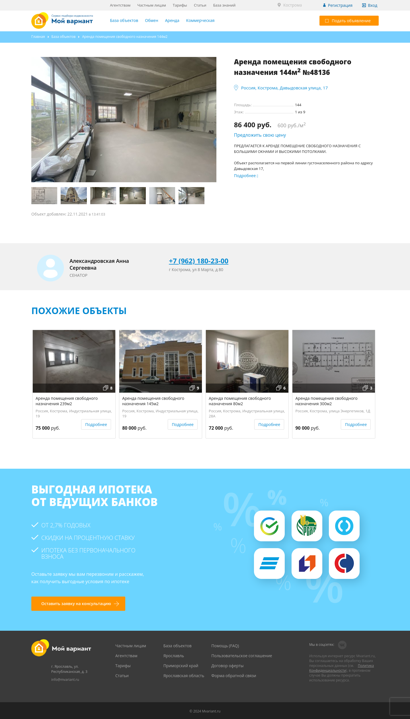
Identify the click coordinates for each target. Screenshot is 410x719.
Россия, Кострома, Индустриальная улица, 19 (74, 412)
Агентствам (120, 5)
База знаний (224, 5)
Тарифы (180, 5)
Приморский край (180, 665)
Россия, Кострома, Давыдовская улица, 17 (284, 88)
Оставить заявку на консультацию (76, 603)
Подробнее (96, 424)
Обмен (151, 20)
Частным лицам (151, 5)
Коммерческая (200, 20)
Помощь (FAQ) (225, 645)
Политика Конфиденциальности (341, 668)
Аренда (172, 20)
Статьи (200, 5)
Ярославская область (183, 675)
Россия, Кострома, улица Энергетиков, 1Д (332, 410)
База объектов (124, 20)
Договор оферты (227, 665)
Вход (372, 5)
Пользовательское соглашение (241, 655)
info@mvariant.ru (65, 679)
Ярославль (173, 655)
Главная (38, 36)
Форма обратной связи (233, 675)
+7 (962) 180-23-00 (198, 260)
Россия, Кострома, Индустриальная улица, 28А (247, 412)
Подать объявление (348, 20)
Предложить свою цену (260, 135)
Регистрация (340, 5)
